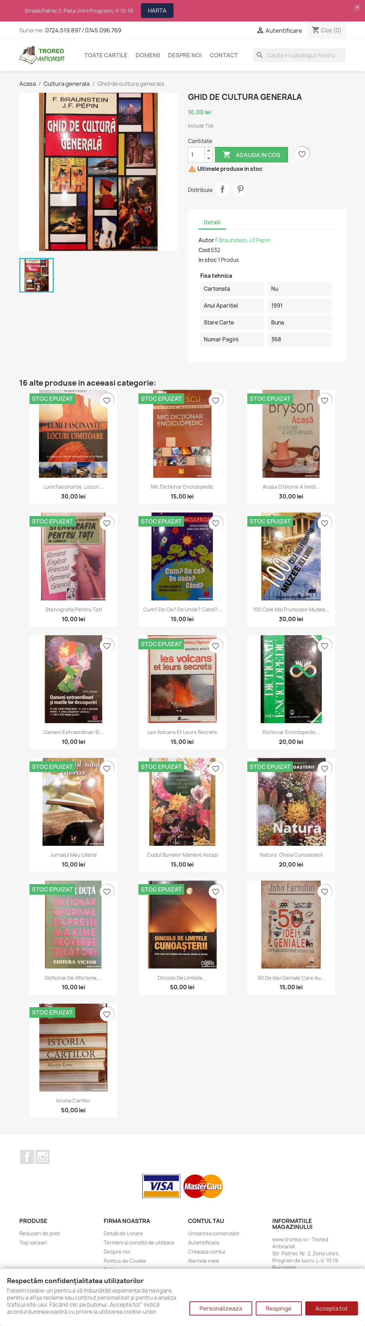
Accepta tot (331, 1308)
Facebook (27, 1157)
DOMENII (148, 55)
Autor (206, 240)
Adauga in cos (251, 155)
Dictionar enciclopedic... (291, 732)
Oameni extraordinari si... (73, 732)
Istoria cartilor (73, 1100)
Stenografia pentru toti (73, 609)
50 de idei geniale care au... (291, 977)
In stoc (207, 259)
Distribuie (222, 189)
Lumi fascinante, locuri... (73, 486)
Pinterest (240, 189)
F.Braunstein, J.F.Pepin (243, 240)
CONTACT (224, 55)
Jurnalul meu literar (73, 854)
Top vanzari (33, 1242)
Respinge (279, 1308)
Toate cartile (106, 55)
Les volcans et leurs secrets (182, 732)
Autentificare (204, 1242)
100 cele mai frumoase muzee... (291, 609)
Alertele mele (204, 1260)
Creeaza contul (206, 1251)
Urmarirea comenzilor (214, 1233)
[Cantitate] (196, 154)
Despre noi (185, 55)
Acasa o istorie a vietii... (291, 486)
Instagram (42, 1157)
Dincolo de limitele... (182, 977)
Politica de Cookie (125, 1260)
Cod (204, 249)
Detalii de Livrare (123, 1233)
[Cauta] (299, 55)
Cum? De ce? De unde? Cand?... (182, 609)
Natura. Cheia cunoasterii (291, 854)
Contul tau (206, 1221)
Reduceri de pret (39, 1233)
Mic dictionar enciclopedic (182, 486)
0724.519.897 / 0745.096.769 (83, 30)
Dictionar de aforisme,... (73, 977)
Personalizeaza (221, 1308)
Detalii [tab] (212, 222)
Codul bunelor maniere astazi (182, 854)
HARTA (157, 10)
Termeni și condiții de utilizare (139, 1242)
